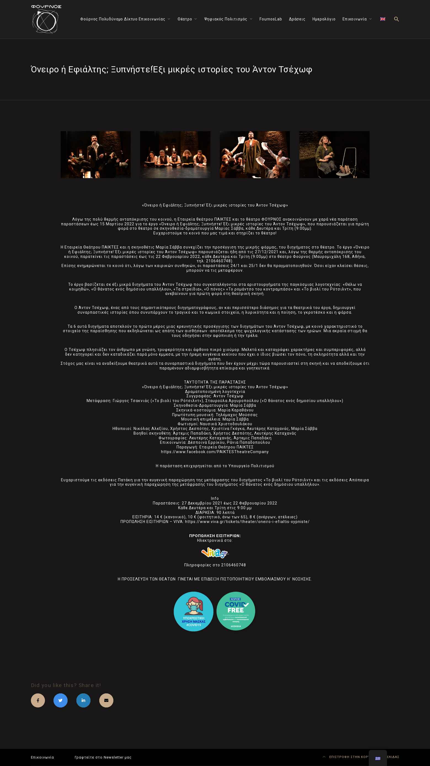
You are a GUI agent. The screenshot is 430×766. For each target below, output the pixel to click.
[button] (396, 19)
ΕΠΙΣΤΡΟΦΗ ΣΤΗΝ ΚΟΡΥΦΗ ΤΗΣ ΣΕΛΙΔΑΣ (361, 757)
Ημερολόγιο (324, 19)
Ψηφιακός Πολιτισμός (226, 19)
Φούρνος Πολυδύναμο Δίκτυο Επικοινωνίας (122, 19)
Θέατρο (185, 19)
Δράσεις (297, 19)
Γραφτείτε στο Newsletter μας (103, 757)
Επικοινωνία (355, 19)
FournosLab (271, 19)
